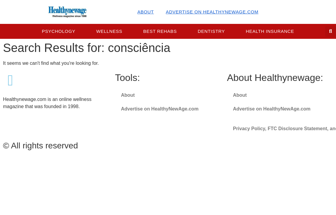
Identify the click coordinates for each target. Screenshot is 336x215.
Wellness (109, 31)
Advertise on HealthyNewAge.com (212, 11)
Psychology (58, 31)
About (145, 11)
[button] (330, 31)
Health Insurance (270, 31)
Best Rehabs (160, 31)
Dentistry (211, 31)
